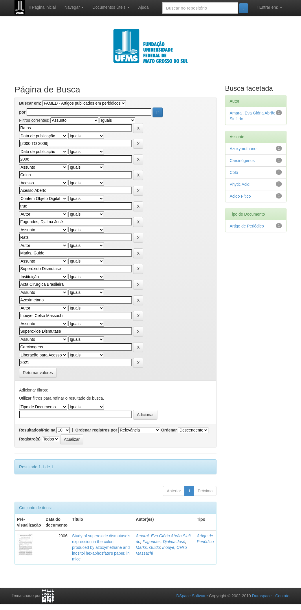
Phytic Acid (239, 184)
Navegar (74, 7)
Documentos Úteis (110, 7)
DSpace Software (192, 595)
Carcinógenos (242, 160)
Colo (234, 172)
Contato (282, 595)
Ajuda (143, 7)
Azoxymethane (243, 148)
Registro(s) (30, 439)
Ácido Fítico (240, 196)
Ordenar (169, 430)
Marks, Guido (148, 547)
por (22, 112)
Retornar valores (38, 372)
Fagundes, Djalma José (164, 541)
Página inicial (42, 7)
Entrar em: (269, 7)
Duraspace (262, 595)
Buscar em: (30, 103)
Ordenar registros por (96, 430)
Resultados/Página (37, 430)
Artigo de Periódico (247, 226)
